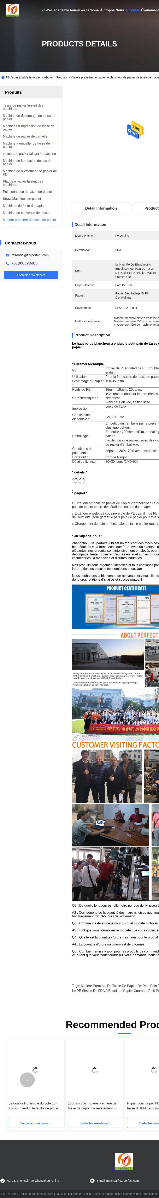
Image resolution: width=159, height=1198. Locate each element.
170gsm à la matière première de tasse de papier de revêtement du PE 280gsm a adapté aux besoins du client (92, 1106)
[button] (27, 1079)
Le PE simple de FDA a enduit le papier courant (109, 991)
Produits (133, 10)
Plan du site (9, 1194)
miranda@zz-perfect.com (30, 255)
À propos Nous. (112, 10)
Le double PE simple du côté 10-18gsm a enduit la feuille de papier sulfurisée (34, 1106)
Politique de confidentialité (36, 1194)
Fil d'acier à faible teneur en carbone (70, 10)
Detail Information (101, 208)
